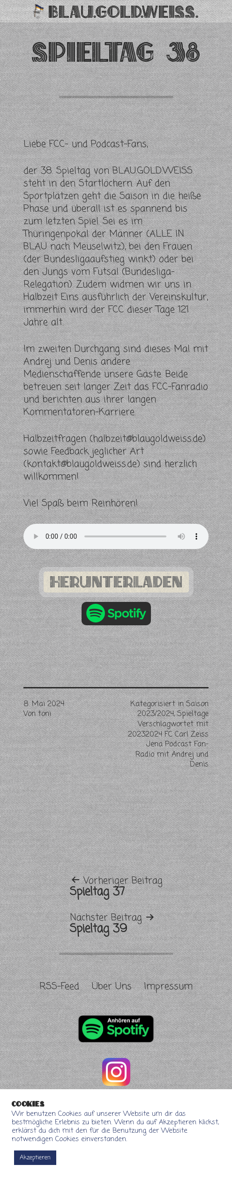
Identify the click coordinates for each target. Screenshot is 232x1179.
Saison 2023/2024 (173, 709)
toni (44, 714)
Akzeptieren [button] (35, 1157)
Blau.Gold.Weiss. (123, 11)
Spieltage (193, 714)
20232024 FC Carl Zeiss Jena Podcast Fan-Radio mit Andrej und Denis (168, 750)
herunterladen (116, 581)
